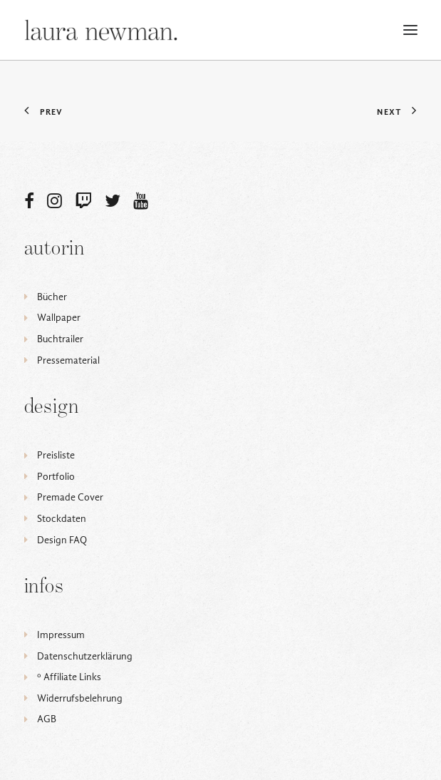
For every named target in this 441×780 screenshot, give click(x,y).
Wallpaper (59, 318)
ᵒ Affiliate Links (69, 677)
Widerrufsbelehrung (80, 698)
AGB (46, 719)
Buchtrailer (60, 339)
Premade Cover (70, 497)
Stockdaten (61, 519)
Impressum (61, 635)
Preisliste (56, 455)
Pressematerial (68, 360)
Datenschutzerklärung (85, 656)
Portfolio (56, 477)
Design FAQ (62, 540)
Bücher (52, 297)
